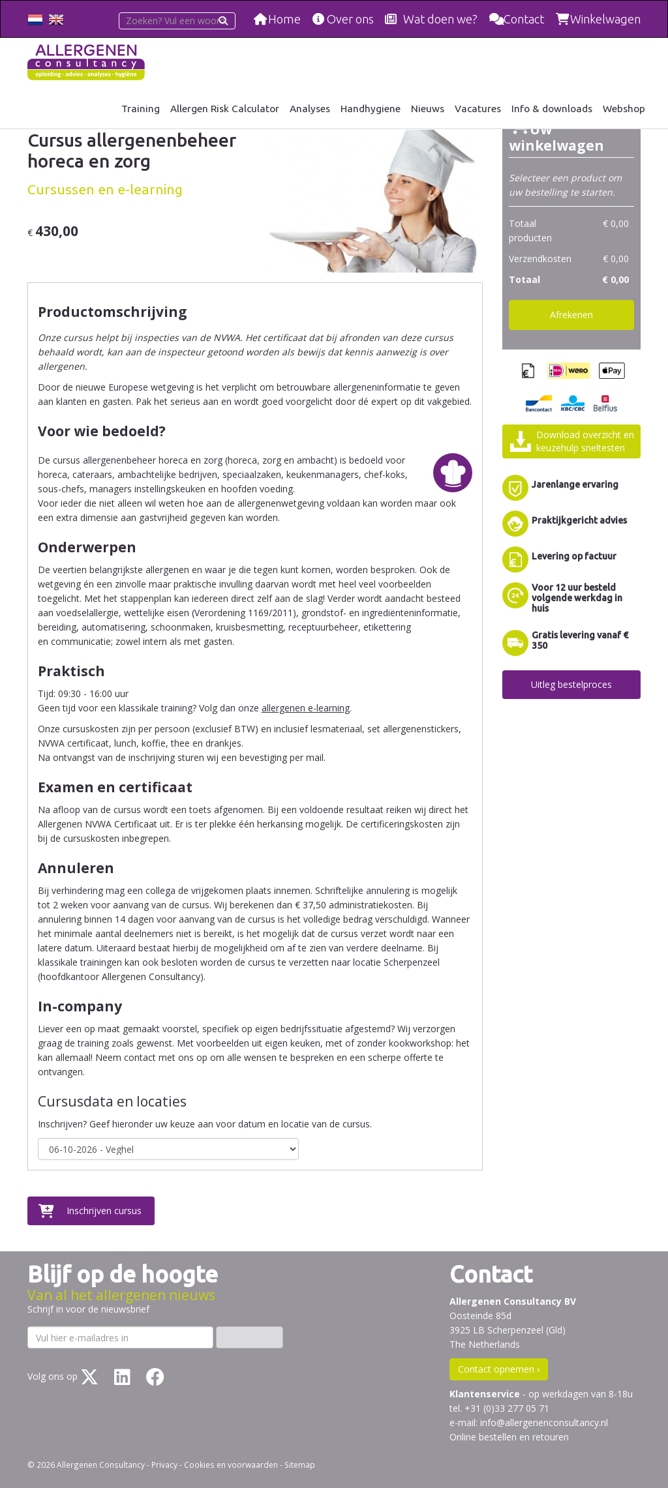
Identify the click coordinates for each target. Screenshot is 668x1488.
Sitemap (299, 1464)
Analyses (310, 108)
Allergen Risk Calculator (224, 108)
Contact (524, 18)
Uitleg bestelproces (571, 684)
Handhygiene (371, 108)
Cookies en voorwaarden (231, 1464)
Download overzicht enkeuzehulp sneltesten (585, 441)
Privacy (164, 1464)
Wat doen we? (440, 18)
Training (140, 108)
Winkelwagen (605, 18)
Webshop (624, 108)
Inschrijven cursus (104, 1210)
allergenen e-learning (306, 708)
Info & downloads (551, 108)
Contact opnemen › (498, 1369)
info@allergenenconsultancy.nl (544, 1422)
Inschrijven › (249, 1337)
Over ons (350, 18)
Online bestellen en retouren (509, 1437)
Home (284, 18)
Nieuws (427, 108)
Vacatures (478, 108)
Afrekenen (571, 314)
